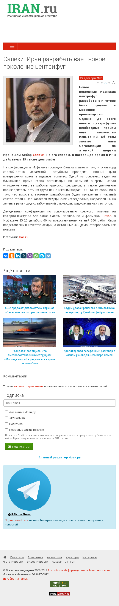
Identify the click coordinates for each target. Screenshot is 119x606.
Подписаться (19, 447)
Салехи (38, 155)
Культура (72, 557)
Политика (14, 424)
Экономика (15, 418)
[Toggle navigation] (12, 46)
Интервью (90, 557)
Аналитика (54, 557)
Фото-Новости (13, 561)
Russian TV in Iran (63, 561)
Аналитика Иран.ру (20, 412)
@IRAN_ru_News (19, 514)
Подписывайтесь (16, 520)
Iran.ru (108, 216)
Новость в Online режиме (24, 430)
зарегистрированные (29, 386)
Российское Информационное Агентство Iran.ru (79, 570)
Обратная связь (15, 578)
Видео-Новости (37, 561)
